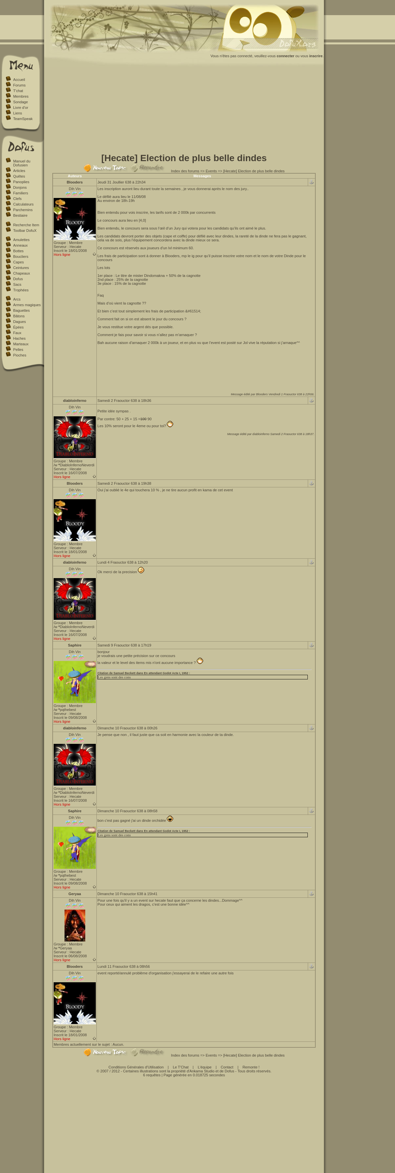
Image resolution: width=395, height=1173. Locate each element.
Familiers (20, 193)
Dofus (18, 279)
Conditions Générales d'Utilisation (136, 1067)
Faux (17, 333)
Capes (18, 262)
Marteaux (21, 344)
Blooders (75, 182)
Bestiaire (20, 215)
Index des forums (185, 171)
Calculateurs (23, 204)
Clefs (17, 199)
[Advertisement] (184, 111)
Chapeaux (21, 273)
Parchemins (23, 210)
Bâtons (19, 316)
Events (211, 171)
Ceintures (21, 268)
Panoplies (21, 182)
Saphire (74, 645)
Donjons (20, 187)
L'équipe (205, 1067)
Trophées (21, 290)
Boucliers (20, 256)
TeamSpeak (23, 119)
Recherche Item (26, 225)
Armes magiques (27, 305)
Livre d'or (20, 108)
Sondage (20, 102)
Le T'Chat (181, 1067)
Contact (227, 1067)
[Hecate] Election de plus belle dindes (254, 171)
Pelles (18, 350)
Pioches (19, 355)
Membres (21, 96)
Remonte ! (251, 1067)
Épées (18, 327)
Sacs (17, 284)
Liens (17, 113)
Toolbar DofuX (25, 230)
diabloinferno (75, 401)
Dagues (19, 322)
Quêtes (19, 176)
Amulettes (21, 240)
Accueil (19, 80)
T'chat (18, 91)
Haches (19, 338)
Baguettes (21, 310)
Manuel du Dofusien (21, 163)
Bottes (18, 251)
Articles (19, 171)
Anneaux (20, 245)
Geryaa (74, 894)
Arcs (16, 299)
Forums (19, 85)
